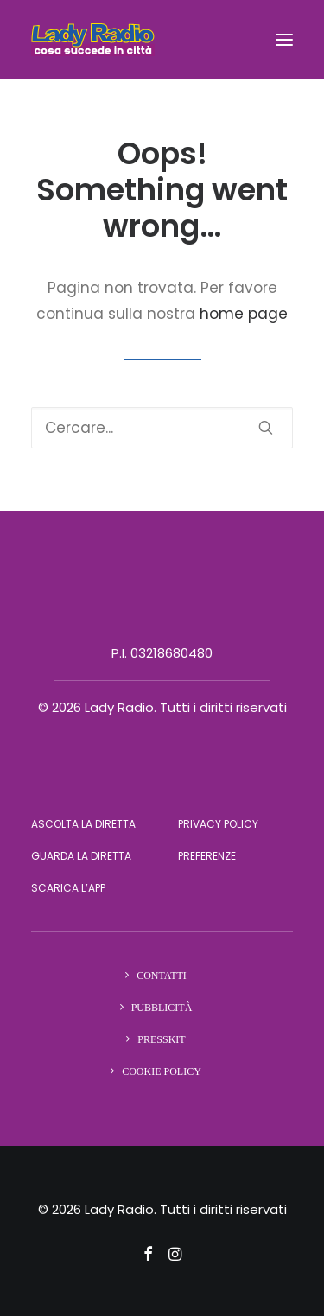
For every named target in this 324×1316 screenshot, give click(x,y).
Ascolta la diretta (83, 824)
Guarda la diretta (81, 856)
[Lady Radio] (93, 39)
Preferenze (207, 856)
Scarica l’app (68, 888)
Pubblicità (162, 1007)
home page (244, 313)
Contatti (162, 976)
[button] (284, 39)
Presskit (161, 1039)
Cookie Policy (161, 1071)
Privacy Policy (218, 824)
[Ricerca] (162, 427)
